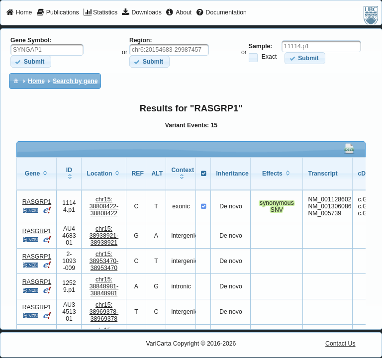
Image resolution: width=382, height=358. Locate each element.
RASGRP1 (36, 201)
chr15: (104, 206)
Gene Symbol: (30, 40)
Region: (140, 40)
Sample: (261, 46)
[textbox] (47, 50)
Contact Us (340, 343)
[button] (30, 61)
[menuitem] (19, 13)
